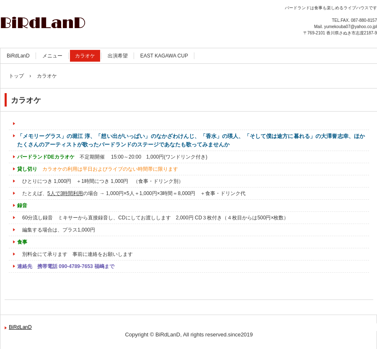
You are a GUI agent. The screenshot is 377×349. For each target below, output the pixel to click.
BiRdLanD (18, 56)
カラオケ (85, 56)
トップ (16, 76)
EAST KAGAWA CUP (164, 56)
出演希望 (118, 56)
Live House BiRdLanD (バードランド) (90, 21)
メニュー (52, 56)
